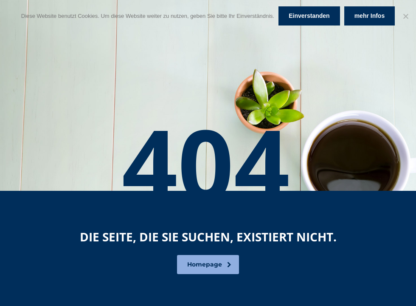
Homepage (209, 264)
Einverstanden (309, 15)
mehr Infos (369, 15)
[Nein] (405, 16)
